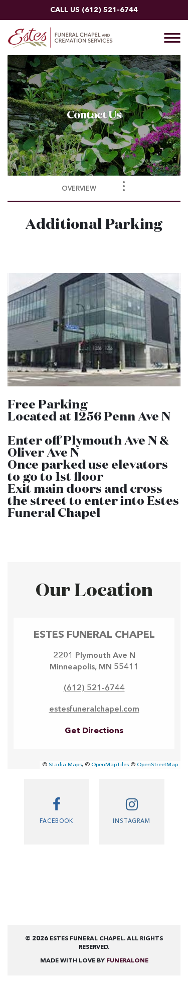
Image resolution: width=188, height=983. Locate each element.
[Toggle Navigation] (124, 186)
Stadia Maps (65, 765)
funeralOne (127, 961)
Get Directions (94, 731)
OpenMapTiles (110, 765)
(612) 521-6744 (110, 10)
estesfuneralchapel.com (94, 710)
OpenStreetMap (157, 765)
